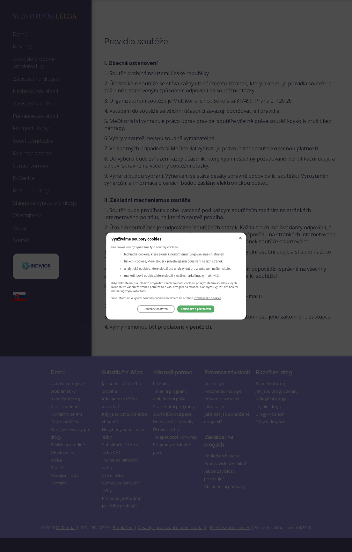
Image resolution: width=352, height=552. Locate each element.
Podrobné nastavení (156, 310)
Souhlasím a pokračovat (196, 310)
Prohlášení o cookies (208, 299)
